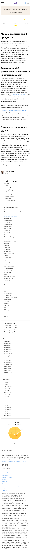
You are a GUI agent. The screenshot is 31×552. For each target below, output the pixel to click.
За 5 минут (7, 232)
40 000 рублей (8, 360)
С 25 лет (6, 316)
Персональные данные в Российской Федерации (15, 487)
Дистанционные (8, 224)
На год (6, 384)
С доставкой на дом (9, 237)
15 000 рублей (8, 351)
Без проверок (8, 214)
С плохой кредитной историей (12, 212)
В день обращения (9, 253)
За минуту (7, 235)
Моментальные (8, 278)
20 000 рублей (8, 354)
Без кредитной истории (10, 297)
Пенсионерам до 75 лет (10, 327)
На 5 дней (6, 411)
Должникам (7, 247)
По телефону (7, 285)
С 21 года (6, 310)
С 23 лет (6, 314)
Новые (6, 283)
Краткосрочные (8, 268)
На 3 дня (6, 405)
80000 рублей (8, 368)
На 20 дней (7, 394)
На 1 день (6, 390)
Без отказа (7, 210)
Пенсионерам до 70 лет (10, 325)
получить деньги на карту (18, 94)
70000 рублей (8, 366)
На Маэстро (7, 198)
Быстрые (6, 245)
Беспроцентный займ (10, 216)
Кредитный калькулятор (8, 474)
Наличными (7, 280)
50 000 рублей (8, 362)
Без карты (7, 249)
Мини (5, 274)
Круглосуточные (8, 270)
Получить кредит (6, 472)
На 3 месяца (7, 407)
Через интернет (8, 260)
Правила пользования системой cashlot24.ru (14, 461)
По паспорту (7, 257)
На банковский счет (9, 192)
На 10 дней (7, 388)
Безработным (8, 220)
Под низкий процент (9, 287)
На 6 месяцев (7, 415)
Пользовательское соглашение (10, 485)
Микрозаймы (7, 299)
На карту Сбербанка (9, 194)
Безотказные (7, 218)
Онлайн (6, 255)
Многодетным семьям (10, 276)
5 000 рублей (7, 347)
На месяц (6, 382)
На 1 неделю (7, 392)
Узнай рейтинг (15, 444)
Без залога (7, 222)
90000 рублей (8, 370)
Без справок (7, 243)
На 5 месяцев (7, 413)
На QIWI (6, 185)
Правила (4, 479)
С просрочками (8, 293)
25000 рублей (8, 356)
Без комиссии (8, 295)
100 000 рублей (8, 372)
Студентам (7, 264)
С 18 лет (6, 291)
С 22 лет (6, 312)
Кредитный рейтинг (7, 477)
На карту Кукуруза (9, 190)
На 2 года (6, 399)
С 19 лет (6, 305)
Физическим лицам (9, 266)
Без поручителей (8, 239)
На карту (6, 183)
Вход (27, 3)
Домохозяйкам (8, 226)
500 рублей (7, 341)
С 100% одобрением (9, 289)
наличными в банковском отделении (14, 110)
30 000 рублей (8, 358)
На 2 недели (7, 403)
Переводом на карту (9, 200)
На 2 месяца (7, 401)
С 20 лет (6, 308)
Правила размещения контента (10, 483)
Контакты (4, 490)
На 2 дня (6, 396)
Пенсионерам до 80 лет (10, 329)
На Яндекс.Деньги (9, 188)
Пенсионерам (8, 262)
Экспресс (6, 303)
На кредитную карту (9, 196)
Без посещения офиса (10, 241)
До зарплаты (7, 228)
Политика (4, 481)
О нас (3, 488)
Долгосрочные (8, 386)
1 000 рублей (7, 343)
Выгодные (7, 230)
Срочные (6, 301)
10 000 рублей (8, 349)
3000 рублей (7, 345)
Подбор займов (6, 475)
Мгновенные (7, 272)
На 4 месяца (7, 409)
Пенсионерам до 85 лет (10, 332)
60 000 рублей (8, 364)
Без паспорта (8, 251)
